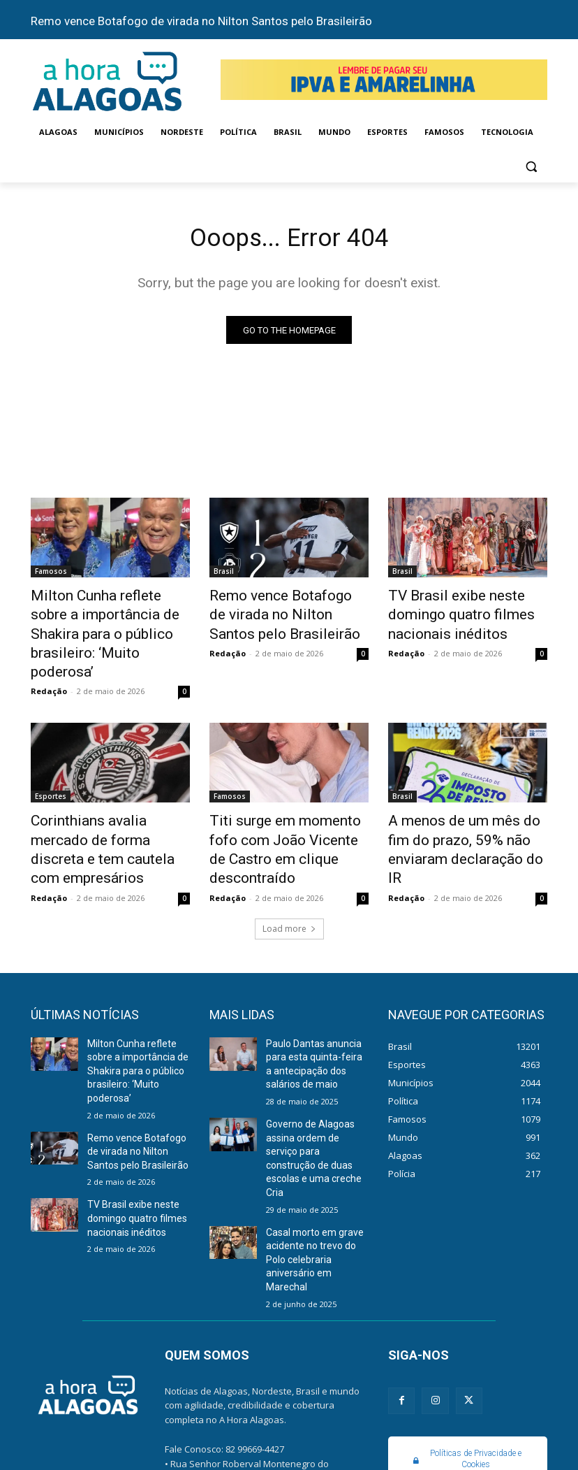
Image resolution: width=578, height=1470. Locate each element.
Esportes (50, 766)
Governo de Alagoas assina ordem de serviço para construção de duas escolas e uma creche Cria (314, 1078)
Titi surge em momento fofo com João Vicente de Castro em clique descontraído (284, 804)
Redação (49, 661)
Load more (289, 868)
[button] (530, 166)
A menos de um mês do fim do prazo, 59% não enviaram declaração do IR (462, 804)
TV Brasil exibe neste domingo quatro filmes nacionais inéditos (467, 613)
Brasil (224, 574)
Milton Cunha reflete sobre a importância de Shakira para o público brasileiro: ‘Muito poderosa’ (108, 621)
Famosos (51, 574)
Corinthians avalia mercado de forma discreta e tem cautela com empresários (110, 804)
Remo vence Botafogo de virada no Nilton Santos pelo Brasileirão (201, 21)
